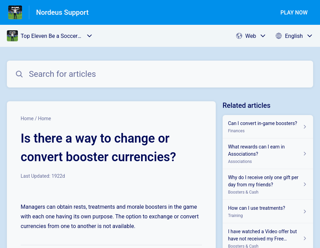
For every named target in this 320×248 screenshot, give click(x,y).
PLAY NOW (294, 12)
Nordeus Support (62, 12)
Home (27, 118)
